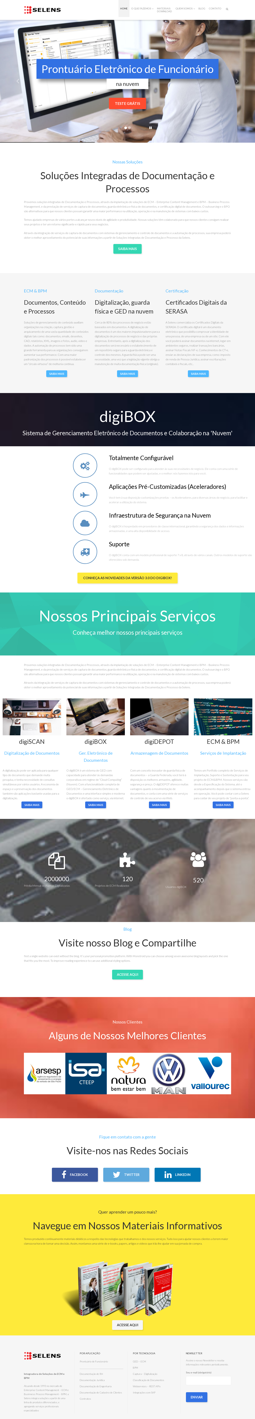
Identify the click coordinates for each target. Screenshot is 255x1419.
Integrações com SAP (144, 1392)
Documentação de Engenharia (96, 1386)
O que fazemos (142, 8)
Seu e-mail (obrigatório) (208, 1387)
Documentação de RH (91, 1374)
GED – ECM (139, 1361)
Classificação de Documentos (148, 1380)
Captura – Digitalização (145, 1374)
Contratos (85, 1399)
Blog (202, 8)
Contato (215, 8)
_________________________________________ (101, 1367)
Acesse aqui (127, 1325)
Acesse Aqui (127, 974)
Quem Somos (185, 8)
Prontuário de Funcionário (94, 1361)
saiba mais (31, 804)
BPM (135, 1367)
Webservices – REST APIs (147, 1386)
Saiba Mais (127, 249)
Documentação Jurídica (92, 1380)
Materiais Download (164, 10)
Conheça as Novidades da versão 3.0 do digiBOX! (127, 577)
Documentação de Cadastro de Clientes (101, 1392)
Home (124, 8)
